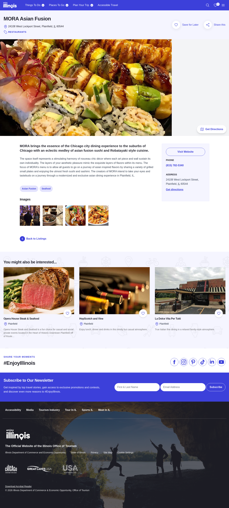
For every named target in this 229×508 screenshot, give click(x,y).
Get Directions (211, 129)
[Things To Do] (43, 5)
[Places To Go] (67, 5)
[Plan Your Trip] (92, 5)
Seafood (46, 187)
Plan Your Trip (81, 5)
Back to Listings (33, 238)
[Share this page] (208, 25)
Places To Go (56, 5)
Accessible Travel (108, 5)
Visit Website (186, 150)
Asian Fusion (29, 187)
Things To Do (32, 5)
